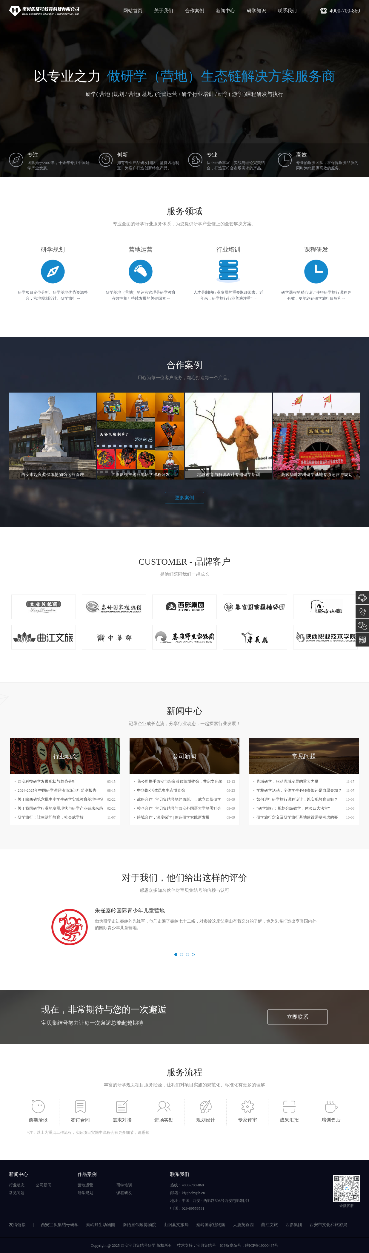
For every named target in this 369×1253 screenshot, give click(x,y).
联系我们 (287, 10)
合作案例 (194, 10)
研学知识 (256, 10)
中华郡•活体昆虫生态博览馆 (161, 790)
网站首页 (132, 10)
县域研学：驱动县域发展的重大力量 (287, 781)
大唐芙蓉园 (243, 1225)
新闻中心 (225, 10)
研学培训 (124, 1185)
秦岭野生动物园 (100, 1225)
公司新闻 (43, 1185)
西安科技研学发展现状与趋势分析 (47, 781)
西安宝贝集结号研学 (60, 1225)
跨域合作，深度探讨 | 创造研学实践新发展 (173, 817)
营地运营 (85, 1185)
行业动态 (16, 1185)
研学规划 (85, 1193)
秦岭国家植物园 (210, 1225)
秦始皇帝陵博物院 (139, 1225)
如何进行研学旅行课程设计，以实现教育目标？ (297, 799)
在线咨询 (362, 597)
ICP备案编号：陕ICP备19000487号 (249, 1245)
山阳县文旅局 (176, 1225)
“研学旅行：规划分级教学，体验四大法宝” (293, 808)
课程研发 (124, 1193)
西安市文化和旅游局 (328, 1225)
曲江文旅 (269, 1225)
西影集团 (293, 1225)
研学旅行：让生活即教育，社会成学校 (51, 817)
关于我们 (163, 10)
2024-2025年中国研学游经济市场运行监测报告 (57, 790)
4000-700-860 (362, 611)
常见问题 (16, 1193)
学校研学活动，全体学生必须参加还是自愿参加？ (299, 790)
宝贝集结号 (206, 1245)
